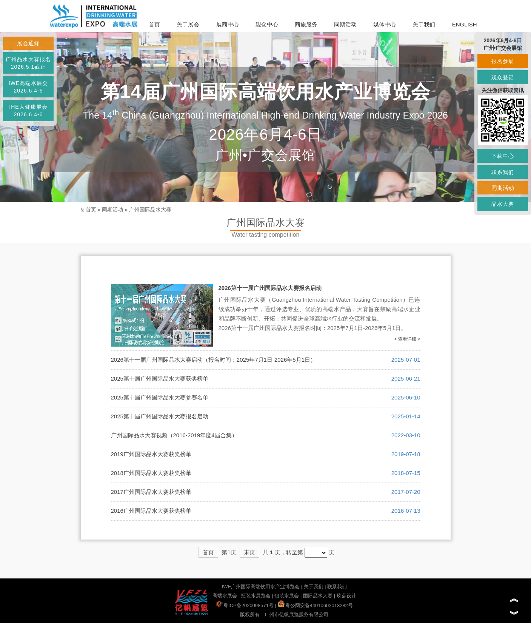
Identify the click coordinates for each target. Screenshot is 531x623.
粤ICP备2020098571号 (245, 605)
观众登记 (502, 77)
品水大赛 (502, 204)
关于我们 (423, 24)
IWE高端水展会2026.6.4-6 (28, 87)
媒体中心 (384, 24)
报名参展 (502, 61)
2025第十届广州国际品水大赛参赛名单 (159, 397)
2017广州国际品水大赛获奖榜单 (151, 492)
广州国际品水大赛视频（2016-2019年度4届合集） (174, 435)
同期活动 (345, 24)
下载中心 (502, 156)
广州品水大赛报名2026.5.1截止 (28, 63)
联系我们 (337, 586)
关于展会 (188, 24)
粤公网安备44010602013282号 (315, 605)
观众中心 (266, 24)
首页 (154, 24)
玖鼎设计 (346, 595)
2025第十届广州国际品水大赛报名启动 (159, 416)
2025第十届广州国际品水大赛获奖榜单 (159, 378)
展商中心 (227, 24)
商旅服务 (306, 24)
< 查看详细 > (407, 339)
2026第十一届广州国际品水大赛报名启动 (270, 288)
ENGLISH (464, 24)
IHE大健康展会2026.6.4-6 (28, 110)
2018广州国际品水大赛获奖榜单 (151, 473)
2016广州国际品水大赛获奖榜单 (151, 510)
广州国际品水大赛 (150, 210)
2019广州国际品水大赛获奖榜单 (151, 454)
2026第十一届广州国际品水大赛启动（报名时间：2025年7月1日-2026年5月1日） (213, 359)
